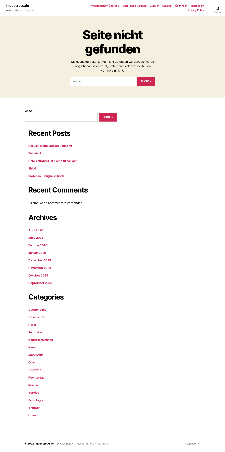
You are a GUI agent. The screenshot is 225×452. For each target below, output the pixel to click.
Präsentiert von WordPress (93, 443)
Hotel (32, 325)
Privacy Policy (196, 10)
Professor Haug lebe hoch (46, 176)
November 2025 (40, 268)
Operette (35, 370)
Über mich (181, 5)
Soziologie (36, 400)
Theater (34, 408)
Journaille (35, 332)
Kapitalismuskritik (41, 340)
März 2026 (36, 238)
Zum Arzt (35, 153)
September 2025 (40, 283)
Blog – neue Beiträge (134, 5)
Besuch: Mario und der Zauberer (51, 146)
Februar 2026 (38, 245)
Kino (31, 347)
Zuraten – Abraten (161, 5)
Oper (32, 362)
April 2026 (36, 230)
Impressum (197, 5)
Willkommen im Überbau (104, 5)
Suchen (28, 110)
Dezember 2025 (40, 260)
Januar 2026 (37, 253)
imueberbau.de (18, 6)
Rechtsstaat (37, 377)
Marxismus (36, 355)
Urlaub (33, 415)
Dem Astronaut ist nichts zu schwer (53, 161)
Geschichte (36, 317)
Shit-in (33, 168)
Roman (33, 385)
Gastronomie (37, 310)
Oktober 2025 (38, 275)
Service (34, 393)
